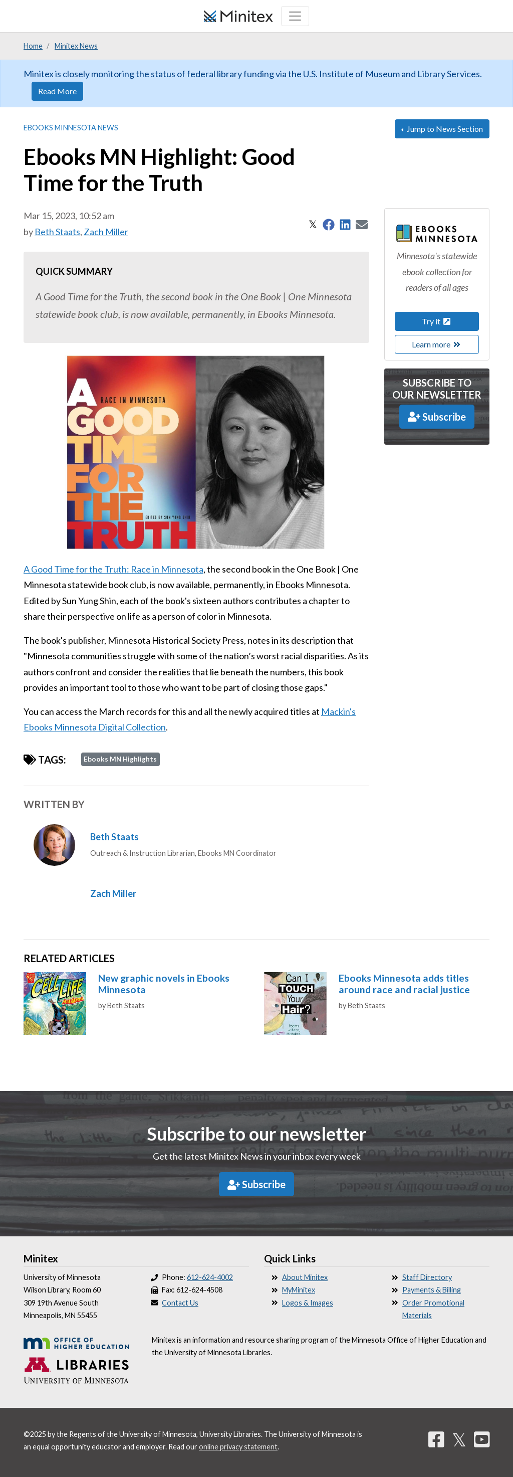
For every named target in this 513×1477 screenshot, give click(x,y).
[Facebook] (436, 1439)
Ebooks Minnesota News (71, 127)
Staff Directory (427, 1277)
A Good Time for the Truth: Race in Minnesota (113, 569)
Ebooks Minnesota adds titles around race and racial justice (404, 983)
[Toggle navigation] (295, 16)
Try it (437, 321)
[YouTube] (482, 1439)
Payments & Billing (431, 1289)
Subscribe (437, 417)
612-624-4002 (210, 1277)
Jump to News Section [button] (444, 128)
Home (33, 46)
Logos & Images (307, 1303)
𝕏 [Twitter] (459, 1439)
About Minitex (305, 1277)
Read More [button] (57, 91)
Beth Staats (57, 231)
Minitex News (76, 46)
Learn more (437, 344)
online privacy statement (238, 1446)
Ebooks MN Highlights (120, 759)
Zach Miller (106, 231)
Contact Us (180, 1303)
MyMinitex (298, 1289)
